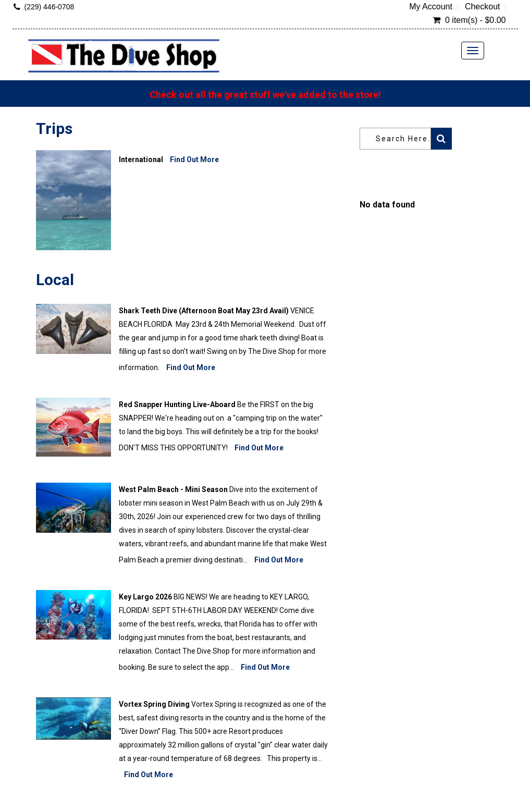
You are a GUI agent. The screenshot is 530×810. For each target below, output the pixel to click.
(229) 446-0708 (49, 7)
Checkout (482, 6)
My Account (430, 6)
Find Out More (194, 159)
